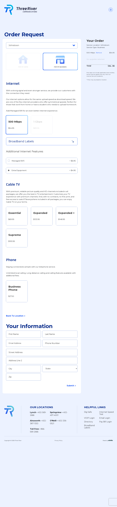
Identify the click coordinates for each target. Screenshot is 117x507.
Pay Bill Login (105, 422)
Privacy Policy (58, 440)
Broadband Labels (89, 426)
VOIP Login (89, 418)
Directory (88, 422)
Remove (99, 53)
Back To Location (14, 316)
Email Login (104, 418)
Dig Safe (88, 412)
